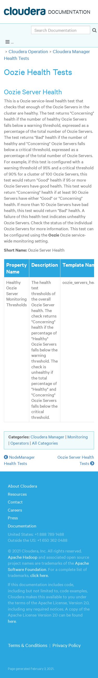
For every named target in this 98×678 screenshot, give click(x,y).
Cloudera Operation (28, 51)
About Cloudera (22, 486)
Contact (15, 502)
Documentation (22, 525)
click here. (39, 575)
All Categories (45, 443)
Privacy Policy (67, 645)
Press (13, 517)
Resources (17, 494)
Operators (19, 443)
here (12, 621)
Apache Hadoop (22, 557)
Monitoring (77, 436)
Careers (15, 510)
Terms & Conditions (27, 645)
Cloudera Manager (47, 436)
